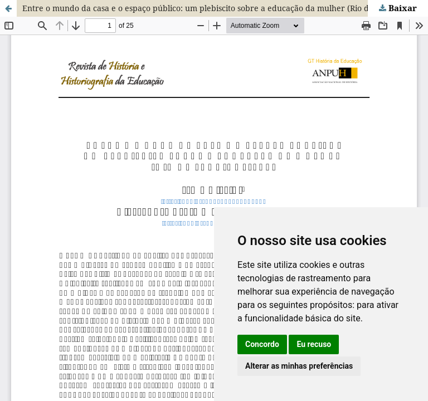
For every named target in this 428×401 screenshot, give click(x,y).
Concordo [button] (262, 344)
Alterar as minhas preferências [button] (299, 365)
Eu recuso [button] (313, 344)
